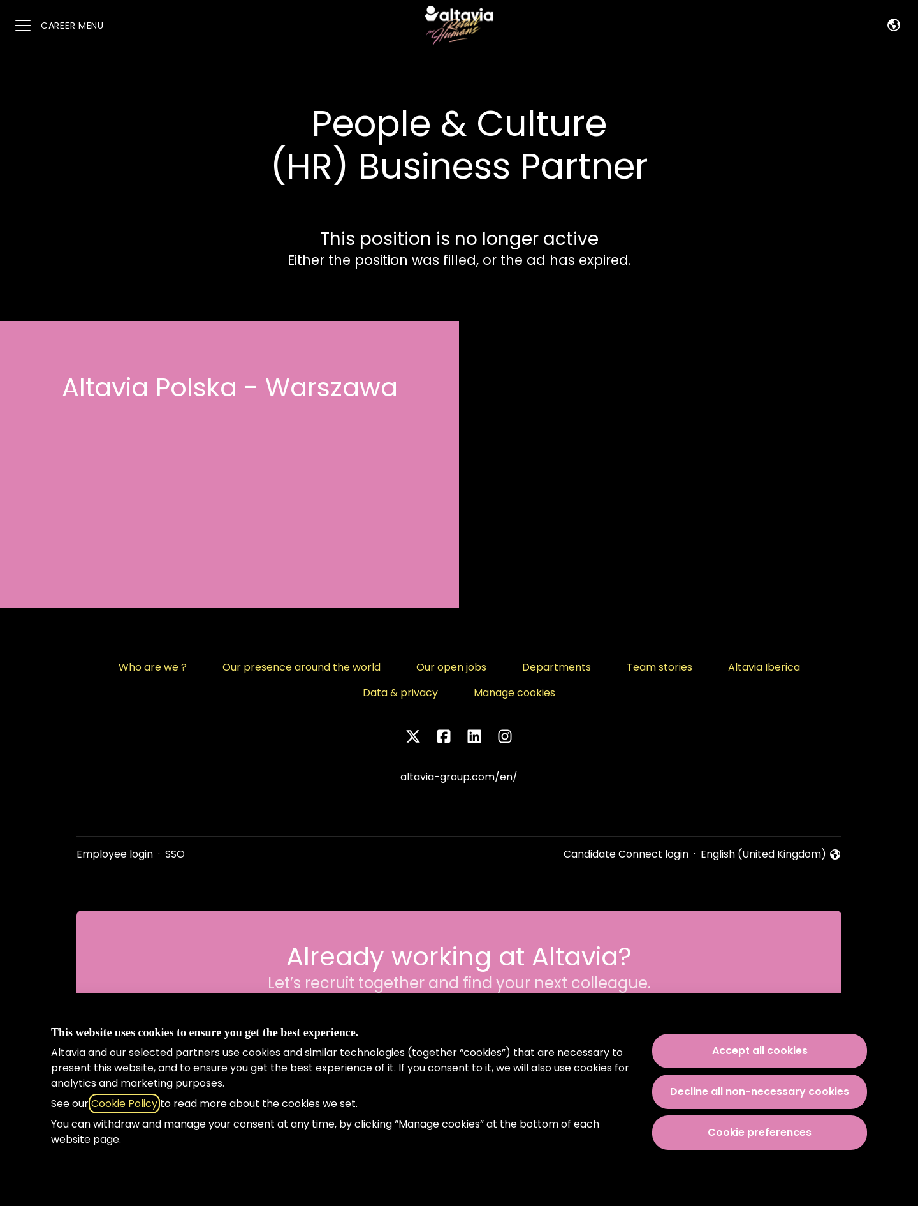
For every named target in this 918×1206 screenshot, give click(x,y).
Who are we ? (153, 667)
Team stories (659, 667)
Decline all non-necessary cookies (759, 1091)
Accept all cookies (760, 1050)
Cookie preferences (760, 1132)
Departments (556, 667)
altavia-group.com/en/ (459, 777)
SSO (175, 854)
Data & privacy (400, 692)
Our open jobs (451, 667)
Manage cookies (514, 692)
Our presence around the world (301, 667)
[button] (893, 25)
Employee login (114, 854)
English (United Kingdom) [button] (771, 854)
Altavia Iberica (764, 667)
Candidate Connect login (626, 854)
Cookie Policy (124, 1103)
